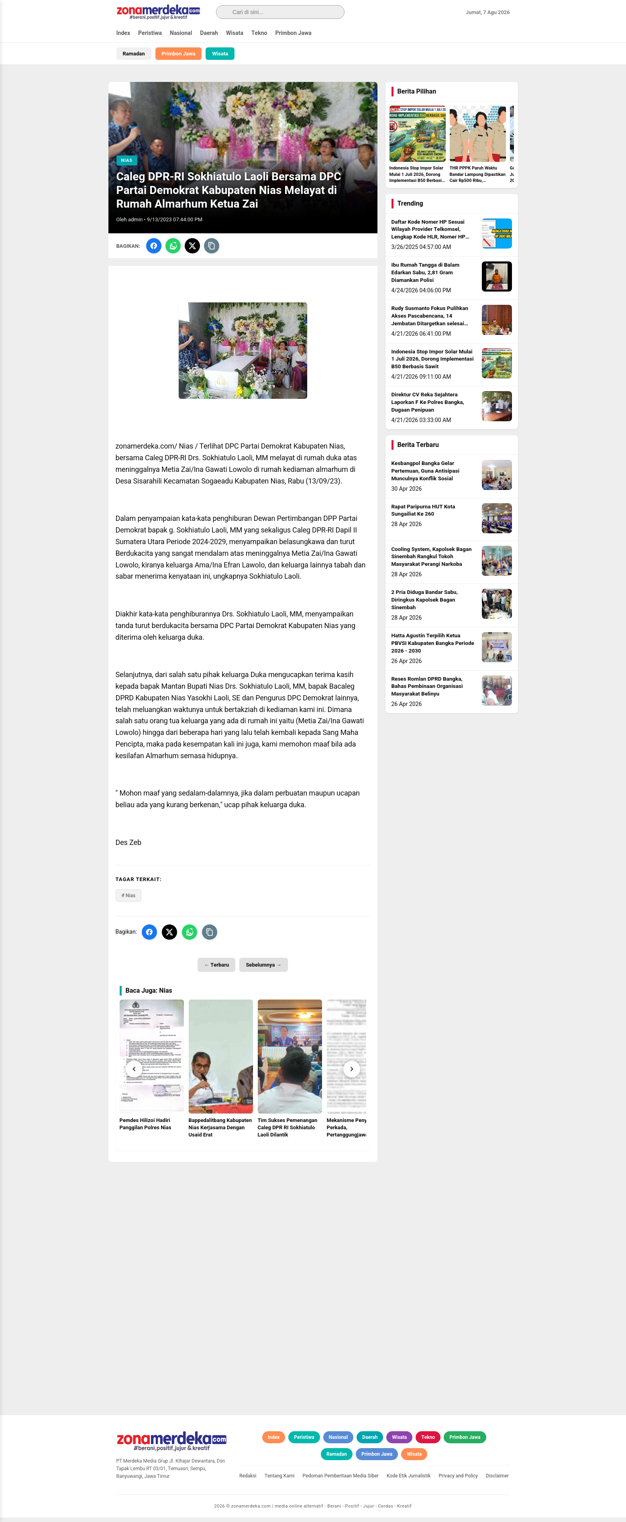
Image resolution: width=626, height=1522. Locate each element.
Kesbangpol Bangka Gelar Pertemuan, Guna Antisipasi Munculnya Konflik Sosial (426, 475)
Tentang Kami (280, 1479)
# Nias (129, 899)
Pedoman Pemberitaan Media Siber (340, 1479)
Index (123, 33)
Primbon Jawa (293, 33)
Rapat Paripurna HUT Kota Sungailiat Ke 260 (423, 514)
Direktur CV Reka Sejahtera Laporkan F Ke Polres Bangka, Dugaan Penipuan (428, 406)
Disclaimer (497, 1479)
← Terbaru (216, 969)
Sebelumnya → (263, 969)
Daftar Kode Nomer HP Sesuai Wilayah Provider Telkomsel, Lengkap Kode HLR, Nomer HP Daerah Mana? (428, 237)
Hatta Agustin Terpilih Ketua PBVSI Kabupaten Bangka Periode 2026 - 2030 (433, 647)
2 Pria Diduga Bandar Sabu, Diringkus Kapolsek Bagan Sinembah (425, 604)
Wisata (234, 33)
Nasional (181, 33)
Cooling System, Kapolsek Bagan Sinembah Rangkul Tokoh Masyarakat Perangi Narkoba (432, 561)
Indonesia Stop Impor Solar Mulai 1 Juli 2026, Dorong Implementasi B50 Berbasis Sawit (433, 363)
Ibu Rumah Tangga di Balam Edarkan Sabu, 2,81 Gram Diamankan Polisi (426, 277)
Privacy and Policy (458, 1479)
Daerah (209, 33)
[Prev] (134, 1073)
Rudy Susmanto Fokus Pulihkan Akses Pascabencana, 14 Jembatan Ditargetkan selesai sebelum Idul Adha (430, 324)
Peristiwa (150, 33)
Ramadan (134, 53)
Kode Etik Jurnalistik (408, 1479)
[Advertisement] (242, 1222)
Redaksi (248, 1479)
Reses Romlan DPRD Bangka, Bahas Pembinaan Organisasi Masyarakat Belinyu (427, 690)
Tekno (259, 33)
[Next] (351, 1073)
